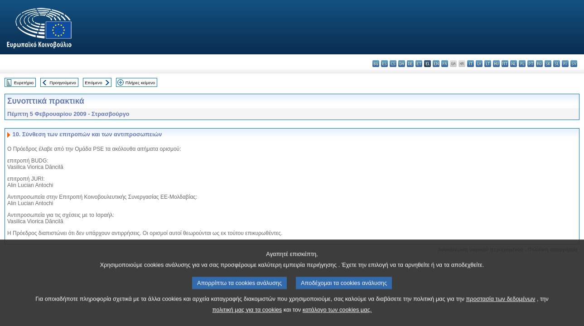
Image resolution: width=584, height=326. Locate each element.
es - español (384, 63)
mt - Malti (505, 63)
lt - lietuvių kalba (487, 63)
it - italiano (470, 63)
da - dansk (401, 63)
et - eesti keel (418, 63)
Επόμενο (93, 82)
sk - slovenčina (548, 63)
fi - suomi (565, 63)
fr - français (444, 63)
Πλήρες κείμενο (140, 82)
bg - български (375, 63)
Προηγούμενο (62, 82)
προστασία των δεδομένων (501, 310)
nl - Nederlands (513, 63)
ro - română (539, 63)
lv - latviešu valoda (479, 63)
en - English (436, 63)
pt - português (530, 63)
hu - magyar (496, 63)
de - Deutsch (410, 63)
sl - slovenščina (556, 63)
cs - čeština (393, 63)
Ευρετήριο (24, 82)
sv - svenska (573, 63)
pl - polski (522, 63)
